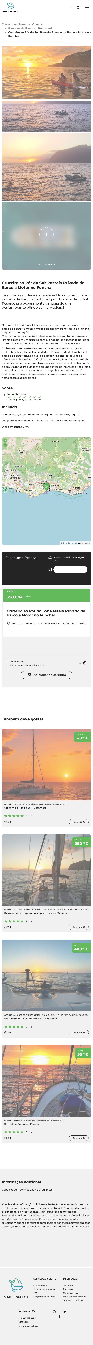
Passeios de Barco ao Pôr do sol (30, 28)
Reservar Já (79, 822)
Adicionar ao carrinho (46, 675)
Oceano (37, 24)
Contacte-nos (40, 1285)
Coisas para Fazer (14, 24)
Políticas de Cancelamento (70, 1291)
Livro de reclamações (44, 1289)
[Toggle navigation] (87, 7)
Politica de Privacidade (74, 1296)
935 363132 (24, 1322)
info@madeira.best (28, 1326)
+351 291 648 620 (26, 1318)
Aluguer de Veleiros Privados (57, 910)
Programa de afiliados (44, 1296)
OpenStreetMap (70, 543)
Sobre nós (68, 1285)
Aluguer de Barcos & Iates (26, 910)
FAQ (35, 1293)
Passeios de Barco (22, 805)
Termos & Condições (73, 1300)
